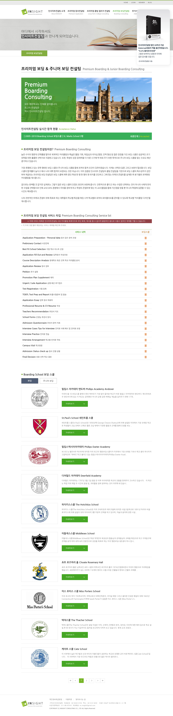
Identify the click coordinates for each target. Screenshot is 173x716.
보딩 (30, 381)
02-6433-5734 (77, 703)
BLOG (150, 2)
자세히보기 (70, 404)
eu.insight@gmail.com (87, 705)
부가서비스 (136, 12)
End (102, 680)
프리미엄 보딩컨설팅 (121, 12)
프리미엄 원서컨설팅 (76, 12)
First (70, 680)
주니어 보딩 (48, 381)
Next (98, 680)
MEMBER (142, 2)
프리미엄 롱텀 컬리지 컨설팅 (98, 12)
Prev (75, 680)
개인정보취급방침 (55, 699)
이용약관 (69, 699)
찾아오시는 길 (80, 699)
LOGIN (133, 2)
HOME (126, 2)
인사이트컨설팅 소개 (56, 12)
